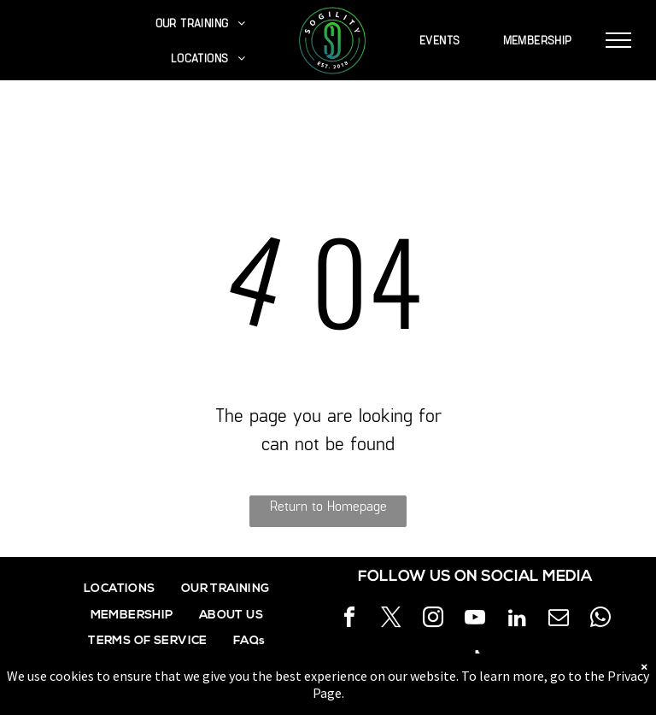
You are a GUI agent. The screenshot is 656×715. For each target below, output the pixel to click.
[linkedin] (517, 620)
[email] (558, 620)
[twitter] (391, 620)
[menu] (618, 40)
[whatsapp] (600, 620)
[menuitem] (200, 23)
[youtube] (475, 620)
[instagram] (433, 620)
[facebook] (349, 620)
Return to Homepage (328, 505)
